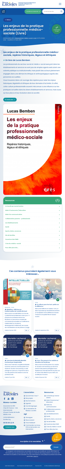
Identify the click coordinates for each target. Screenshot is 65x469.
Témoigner (29, 417)
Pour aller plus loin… (11, 247)
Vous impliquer (30, 422)
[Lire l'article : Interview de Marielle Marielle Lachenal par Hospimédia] (17, 357)
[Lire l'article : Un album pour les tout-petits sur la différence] (48, 306)
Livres (34, 38)
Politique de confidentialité (24, 465)
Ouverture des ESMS (11, 239)
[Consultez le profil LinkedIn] (12, 398)
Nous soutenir (30, 420)
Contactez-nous (9, 427)
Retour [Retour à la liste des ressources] (9, 19)
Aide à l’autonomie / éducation (52, 401)
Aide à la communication (13, 214)
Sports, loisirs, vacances (13, 231)
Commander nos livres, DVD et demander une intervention (33, 427)
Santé (7, 227)
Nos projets (29, 398)
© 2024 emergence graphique (52, 465)
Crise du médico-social (13, 243)
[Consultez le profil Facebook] (4, 398)
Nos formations (30, 401)
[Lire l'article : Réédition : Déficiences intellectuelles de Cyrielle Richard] (17, 306)
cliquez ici (35, 456)
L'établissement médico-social (24, 38)
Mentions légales (9, 465)
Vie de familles (10, 235)
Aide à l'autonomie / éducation (15, 210)
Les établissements (11, 223)
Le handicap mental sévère (14, 206)
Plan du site (38, 465)
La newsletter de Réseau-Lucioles (31, 409)
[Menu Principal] (60, 4)
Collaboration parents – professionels (17, 218)
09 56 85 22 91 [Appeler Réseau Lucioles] (8, 423)
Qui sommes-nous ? (32, 395)
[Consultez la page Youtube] (8, 398)
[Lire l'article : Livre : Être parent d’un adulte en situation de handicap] (48, 357)
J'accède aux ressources (32, 11)
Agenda (28, 403)
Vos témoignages (31, 406)
